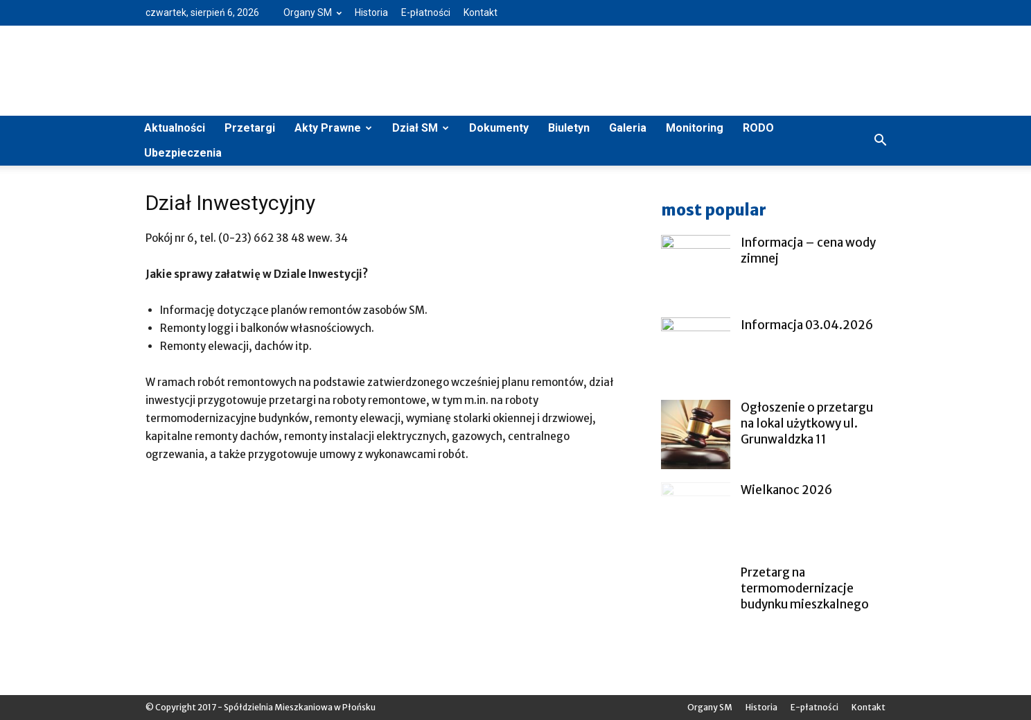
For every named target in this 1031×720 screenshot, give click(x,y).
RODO (758, 127)
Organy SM (312, 12)
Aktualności (174, 127)
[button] (880, 140)
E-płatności (425, 12)
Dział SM (420, 127)
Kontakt (480, 12)
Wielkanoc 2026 (786, 490)
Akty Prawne (333, 127)
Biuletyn (569, 127)
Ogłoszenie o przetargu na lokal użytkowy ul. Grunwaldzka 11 (807, 423)
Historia (371, 12)
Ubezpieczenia (183, 152)
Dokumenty (499, 127)
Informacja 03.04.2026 (807, 325)
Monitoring (694, 127)
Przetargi (249, 127)
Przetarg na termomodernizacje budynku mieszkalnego (805, 588)
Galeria (627, 127)
